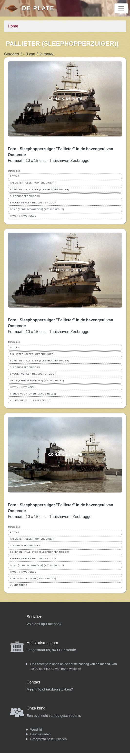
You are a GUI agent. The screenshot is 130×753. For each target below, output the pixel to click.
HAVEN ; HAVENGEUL (23, 216)
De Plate (38, 8)
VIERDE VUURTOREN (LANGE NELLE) (33, 394)
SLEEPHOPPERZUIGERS (25, 196)
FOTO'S (14, 176)
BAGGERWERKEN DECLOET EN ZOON (33, 202)
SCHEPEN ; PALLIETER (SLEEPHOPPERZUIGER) (39, 189)
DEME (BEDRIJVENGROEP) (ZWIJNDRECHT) (37, 209)
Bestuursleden (40, 734)
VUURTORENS (18, 585)
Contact (33, 682)
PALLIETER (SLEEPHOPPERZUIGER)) (33, 183)
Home (13, 26)
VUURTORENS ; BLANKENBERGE (30, 400)
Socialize (34, 617)
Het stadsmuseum (42, 643)
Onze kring (36, 708)
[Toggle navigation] (121, 8)
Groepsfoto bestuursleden (48, 739)
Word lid (36, 729)
